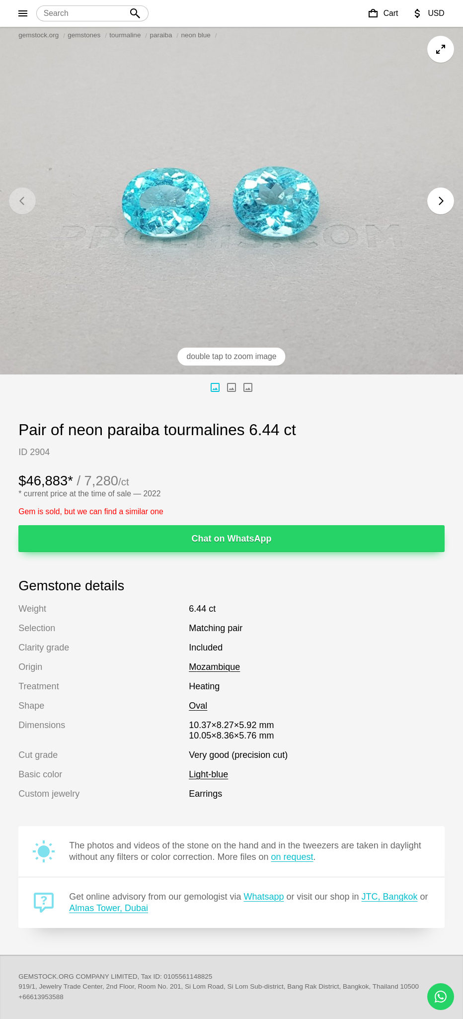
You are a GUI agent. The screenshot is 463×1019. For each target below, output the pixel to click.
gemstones (84, 35)
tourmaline (125, 35)
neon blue (195, 35)
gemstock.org (38, 35)
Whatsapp (263, 897)
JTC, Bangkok (390, 897)
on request (292, 857)
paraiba (161, 35)
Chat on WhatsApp (232, 539)
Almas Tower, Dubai (108, 908)
